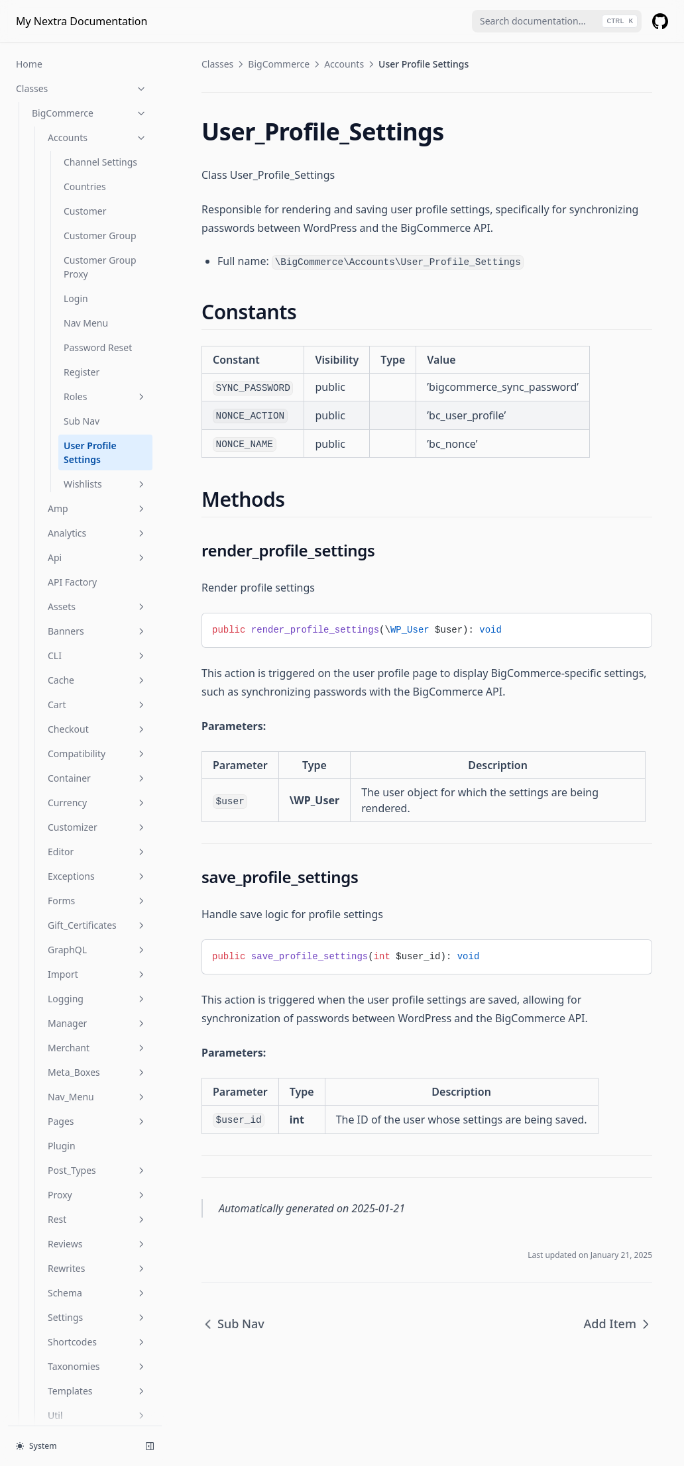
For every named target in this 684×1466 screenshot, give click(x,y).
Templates (97, 1178)
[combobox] (557, 21)
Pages (97, 908)
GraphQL (97, 737)
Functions (81, 1300)
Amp (97, 295)
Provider (50, 1276)
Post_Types (97, 957)
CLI (97, 443)
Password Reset (98, 135)
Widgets (97, 1251)
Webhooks (97, 1227)
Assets (97, 394)
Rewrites (97, 1055)
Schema (97, 1080)
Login (76, 85)
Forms (97, 688)
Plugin (62, 933)
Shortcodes (97, 1129)
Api (97, 345)
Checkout (97, 516)
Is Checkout (57, 1374)
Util (97, 1202)
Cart (97, 492)
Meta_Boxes (97, 859)
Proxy (97, 982)
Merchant (97, 835)
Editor (97, 639)
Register (81, 159)
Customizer (97, 614)
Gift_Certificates (97, 712)
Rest (97, 1006)
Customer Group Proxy (100, 54)
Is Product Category (75, 1423)
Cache (97, 467)
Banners (97, 418)
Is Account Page (66, 1325)
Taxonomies (97, 1153)
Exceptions (97, 663)
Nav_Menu (97, 884)
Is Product (54, 1398)
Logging (97, 786)
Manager (97, 810)
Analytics (97, 320)
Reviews (97, 1031)
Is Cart (46, 1349)
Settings (97, 1104)
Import (97, 761)
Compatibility (97, 541)
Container (97, 565)
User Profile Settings (90, 240)
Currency (97, 590)
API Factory (72, 369)
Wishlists (105, 271)
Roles (105, 184)
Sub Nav (81, 208)
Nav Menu (86, 110)
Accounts (344, 64)
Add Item (618, 1324)
